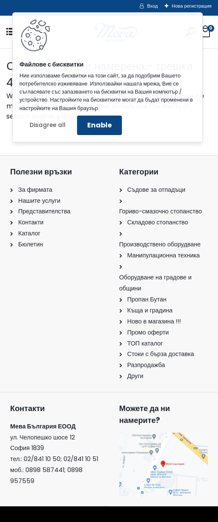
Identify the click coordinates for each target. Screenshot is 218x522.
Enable (99, 125)
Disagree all (48, 125)
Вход (152, 6)
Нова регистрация (192, 6)
